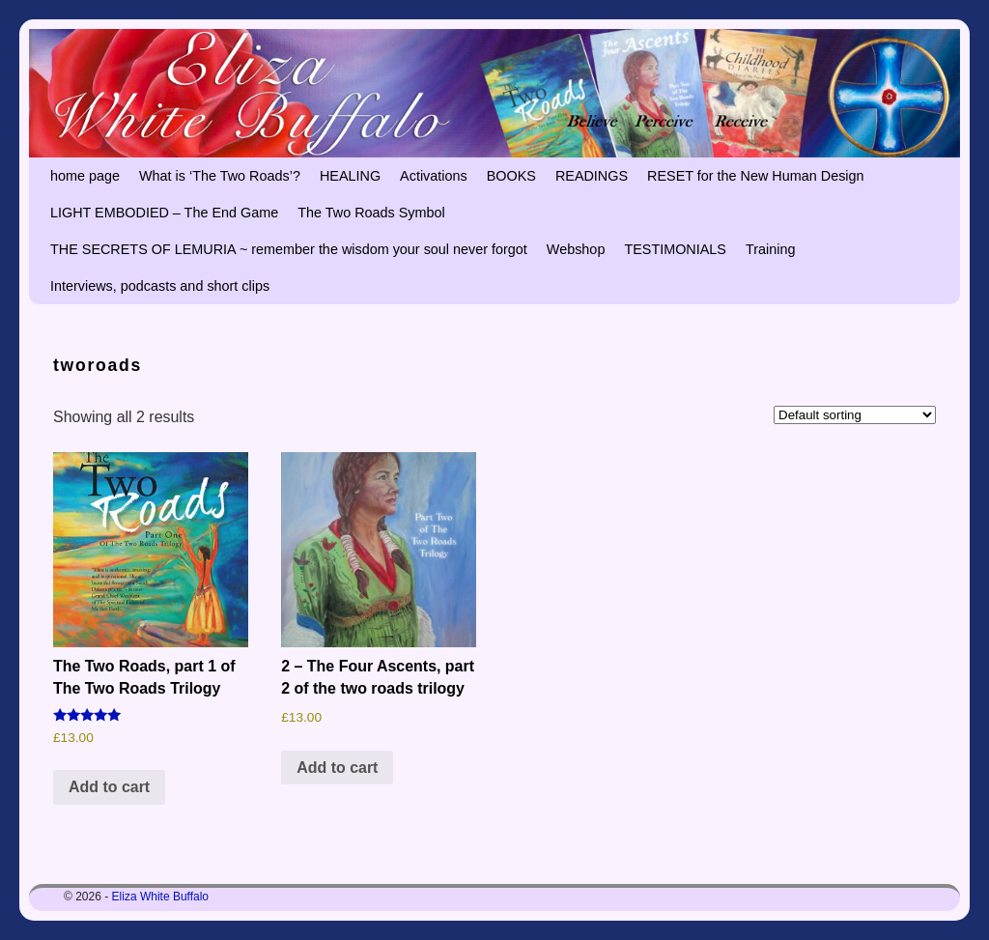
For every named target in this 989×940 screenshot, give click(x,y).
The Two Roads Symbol (371, 212)
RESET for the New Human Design (755, 176)
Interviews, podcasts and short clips (159, 286)
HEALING (350, 176)
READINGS (591, 176)
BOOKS (511, 176)
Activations (433, 176)
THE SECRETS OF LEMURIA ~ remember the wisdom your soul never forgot (288, 249)
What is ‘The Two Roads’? (219, 176)
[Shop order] (855, 415)
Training (770, 249)
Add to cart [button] (109, 787)
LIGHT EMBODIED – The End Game (164, 212)
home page (85, 176)
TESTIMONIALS (675, 249)
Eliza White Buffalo (161, 896)
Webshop (576, 249)
